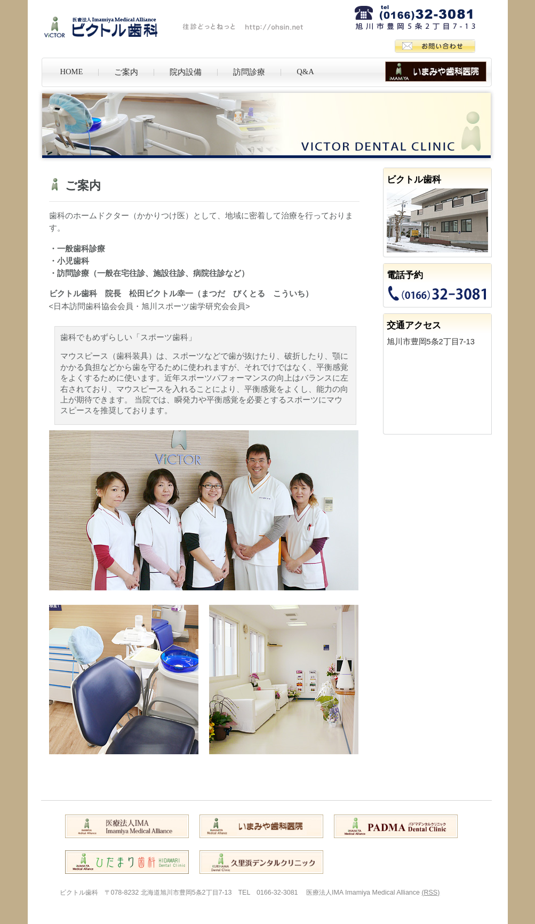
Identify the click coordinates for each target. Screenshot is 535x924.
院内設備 (186, 72)
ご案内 (126, 72)
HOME (71, 71)
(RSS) (430, 892)
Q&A (305, 71)
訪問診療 (249, 72)
